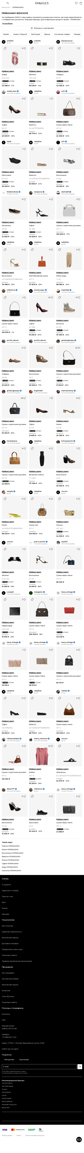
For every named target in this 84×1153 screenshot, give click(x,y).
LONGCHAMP (6, 1098)
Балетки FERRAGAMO (11, 857)
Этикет (5, 908)
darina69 (65, 192)
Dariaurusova (66, 41)
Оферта (19, 1135)
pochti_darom (13, 340)
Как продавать (8, 973)
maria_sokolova (40, 739)
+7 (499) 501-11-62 (9, 1037)
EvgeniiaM (38, 391)
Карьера (5, 914)
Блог (4, 902)
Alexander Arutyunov (9, 1104)
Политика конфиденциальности (34, 1135)
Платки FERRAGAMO (10, 846)
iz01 (63, 142)
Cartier (4, 1095)
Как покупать (7, 926)
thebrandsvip (12, 192)
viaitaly (64, 691)
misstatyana (12, 441)
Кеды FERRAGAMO (10, 867)
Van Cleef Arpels (7, 1086)
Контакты (6, 1014)
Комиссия (6, 991)
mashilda (65, 290)
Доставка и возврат (10, 944)
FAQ (3, 1020)
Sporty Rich (6, 1107)
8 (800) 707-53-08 (9, 1029)
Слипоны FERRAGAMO (11, 871)
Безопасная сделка (10, 938)
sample (10, 491)
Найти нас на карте (10, 1049)
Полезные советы (9, 955)
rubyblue (37, 91)
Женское (6, 7)
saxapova (38, 192)
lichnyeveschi (67, 441)
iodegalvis (38, 592)
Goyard (4, 1089)
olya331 (64, 542)
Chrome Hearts (7, 1083)
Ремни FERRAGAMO (10, 860)
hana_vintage (67, 592)
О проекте (6, 885)
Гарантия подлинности (12, 932)
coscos (64, 491)
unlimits (10, 41)
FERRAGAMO (8, 71)
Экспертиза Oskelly (10, 979)
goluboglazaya (67, 340)
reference (11, 290)
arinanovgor (39, 290)
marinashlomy (67, 391)
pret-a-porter (39, 542)
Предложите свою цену (12, 949)
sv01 (63, 91)
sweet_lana (11, 91)
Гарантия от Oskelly (10, 891)
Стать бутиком (8, 996)
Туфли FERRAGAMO (10, 864)
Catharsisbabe (13, 739)
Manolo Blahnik (7, 1101)
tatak (9, 142)
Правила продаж (7, 1135)
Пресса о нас (7, 896)
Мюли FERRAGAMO (10, 850)
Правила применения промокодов (17, 961)
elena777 (11, 789)
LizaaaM (10, 592)
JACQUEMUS (6, 1092)
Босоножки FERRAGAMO (12, 853)
